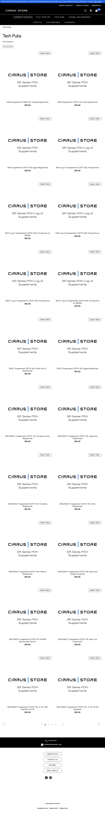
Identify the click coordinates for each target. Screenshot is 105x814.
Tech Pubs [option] (59, 17)
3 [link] (45, 724)
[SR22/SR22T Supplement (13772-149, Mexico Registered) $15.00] (27, 550)
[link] (98, 1)
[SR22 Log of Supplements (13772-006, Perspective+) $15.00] (77, 210)
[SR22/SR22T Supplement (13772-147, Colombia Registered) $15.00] (27, 482)
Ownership (96, 5)
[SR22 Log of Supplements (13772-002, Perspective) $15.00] (77, 145)
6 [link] (55, 725)
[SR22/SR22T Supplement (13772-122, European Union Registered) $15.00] (27, 415)
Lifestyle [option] (37, 22)
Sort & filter (8, 46)
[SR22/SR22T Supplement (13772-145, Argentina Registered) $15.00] (77, 415)
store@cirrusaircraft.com (52, 744)
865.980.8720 (52, 740)
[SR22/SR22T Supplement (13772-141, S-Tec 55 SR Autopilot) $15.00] (77, 686)
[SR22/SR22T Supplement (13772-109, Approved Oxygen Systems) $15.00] (77, 550)
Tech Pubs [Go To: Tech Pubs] (7, 27)
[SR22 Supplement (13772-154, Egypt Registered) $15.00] (27, 145)
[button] (98, 10)
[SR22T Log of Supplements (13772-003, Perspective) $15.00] (27, 278)
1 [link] (38, 725)
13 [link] (64, 725)
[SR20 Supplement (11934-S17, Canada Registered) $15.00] (27, 79)
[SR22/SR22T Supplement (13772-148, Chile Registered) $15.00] (77, 482)
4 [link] (48, 725)
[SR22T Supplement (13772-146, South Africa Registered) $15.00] (27, 347)
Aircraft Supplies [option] (23, 17)
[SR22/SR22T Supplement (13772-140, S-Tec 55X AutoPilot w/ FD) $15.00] (27, 686)
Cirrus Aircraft (66, 5)
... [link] (59, 724)
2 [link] (41, 725)
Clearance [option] (69, 22)
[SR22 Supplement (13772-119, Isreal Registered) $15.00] (77, 79)
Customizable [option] (53, 22)
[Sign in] (91, 10)
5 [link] (52, 725)
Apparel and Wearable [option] (80, 17)
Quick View (45, 53)
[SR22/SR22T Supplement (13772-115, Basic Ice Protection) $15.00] (77, 618)
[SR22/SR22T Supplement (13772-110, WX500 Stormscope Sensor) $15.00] (27, 618)
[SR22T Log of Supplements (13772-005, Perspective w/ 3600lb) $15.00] (77, 279)
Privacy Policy (53, 808)
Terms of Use (64, 808)
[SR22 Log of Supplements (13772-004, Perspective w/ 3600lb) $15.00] (27, 212)
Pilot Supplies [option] (43, 17)
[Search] (85, 10)
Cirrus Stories (82, 5)
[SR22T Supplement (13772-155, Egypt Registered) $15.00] (77, 346)
